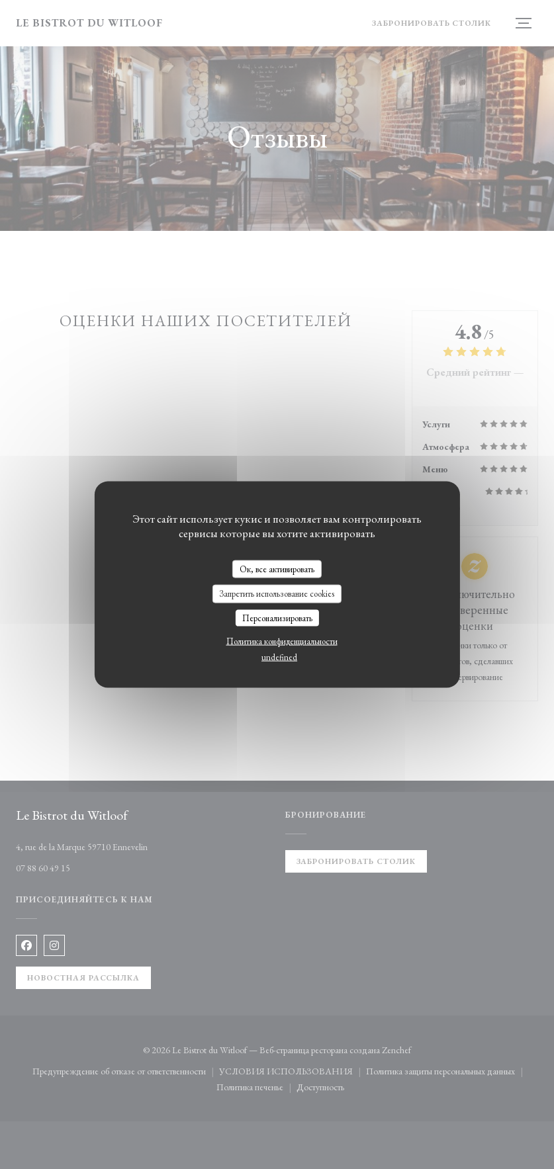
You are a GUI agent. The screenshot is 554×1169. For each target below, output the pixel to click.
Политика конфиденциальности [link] (282, 641)
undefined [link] (279, 657)
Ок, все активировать (277, 568)
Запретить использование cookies (277, 593)
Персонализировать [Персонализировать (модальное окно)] (277, 617)
